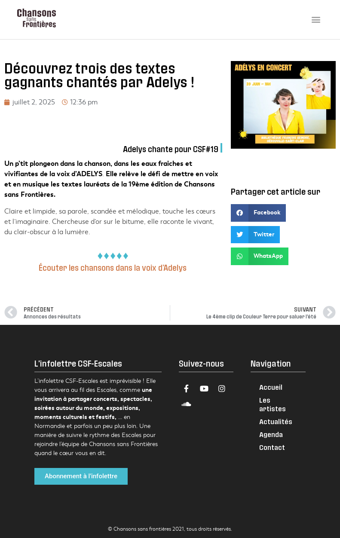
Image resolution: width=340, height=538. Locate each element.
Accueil (270, 387)
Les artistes (272, 404)
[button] (316, 19)
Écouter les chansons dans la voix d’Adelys (113, 267)
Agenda (271, 434)
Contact (272, 447)
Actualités (275, 421)
